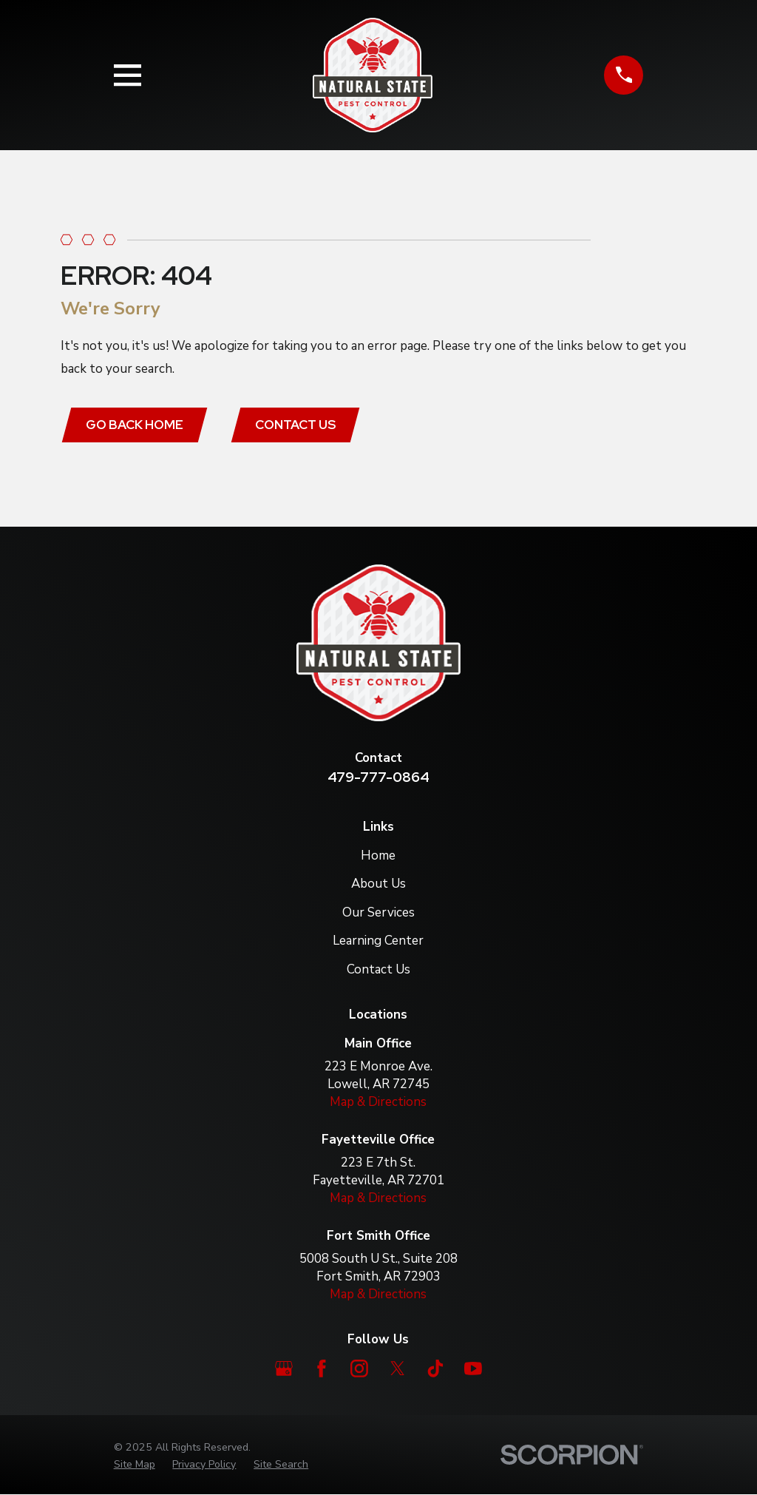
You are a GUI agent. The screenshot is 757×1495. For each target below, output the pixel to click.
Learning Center (378, 941)
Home (378, 855)
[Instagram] (359, 1369)
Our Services (378, 912)
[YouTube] (473, 1369)
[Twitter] (398, 1369)
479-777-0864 (378, 778)
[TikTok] (435, 1369)
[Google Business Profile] (284, 1369)
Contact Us (296, 424)
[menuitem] (134, 1464)
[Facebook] (321, 1369)
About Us (378, 884)
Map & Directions (378, 1101)
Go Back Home (135, 424)
